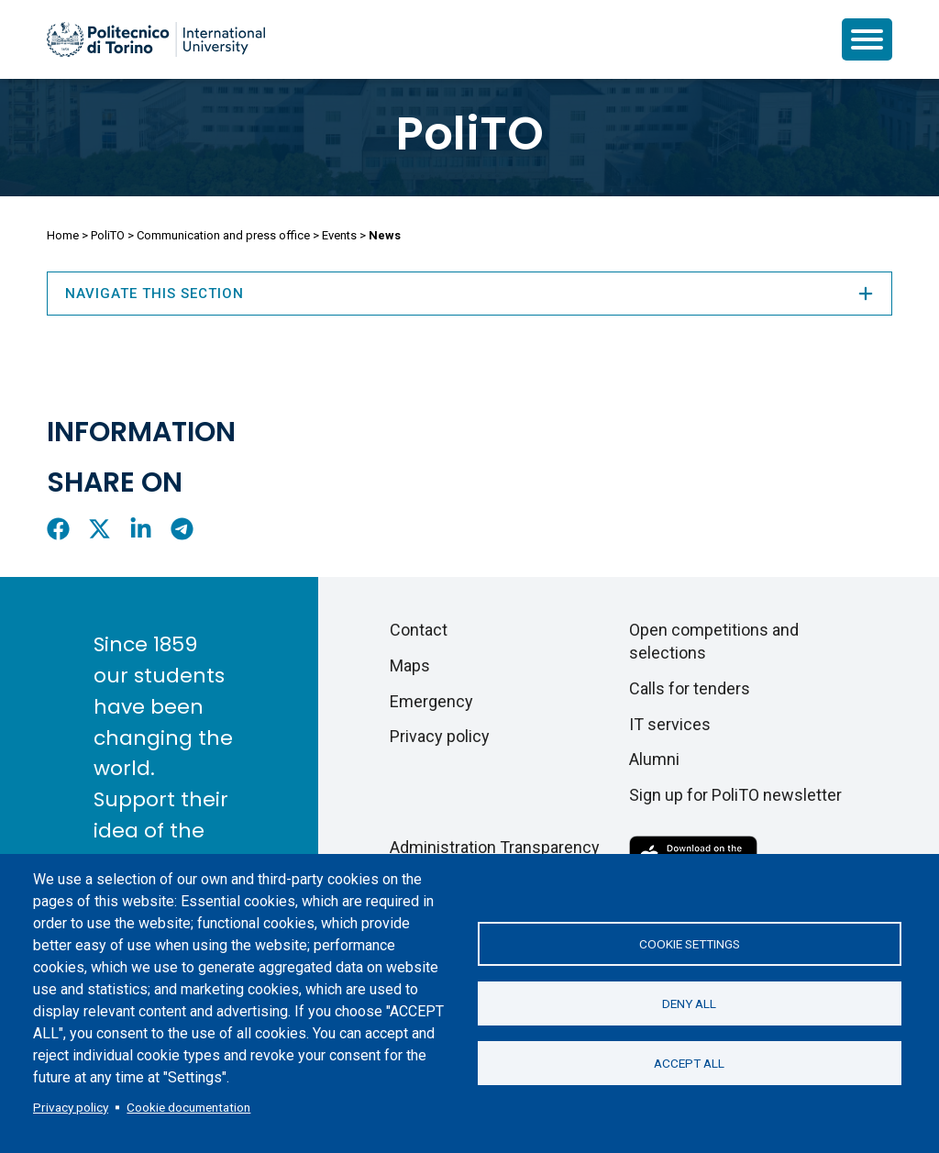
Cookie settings (689, 944)
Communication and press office (223, 235)
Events (339, 235)
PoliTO (470, 134)
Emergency (431, 701)
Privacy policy (70, 1107)
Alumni (654, 759)
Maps (410, 665)
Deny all (689, 1003)
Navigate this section (469, 293)
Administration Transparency (495, 847)
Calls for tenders (689, 688)
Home (63, 235)
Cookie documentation (188, 1107)
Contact (418, 629)
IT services (670, 724)
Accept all (689, 1063)
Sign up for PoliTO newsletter (735, 794)
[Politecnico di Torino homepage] (156, 39)
